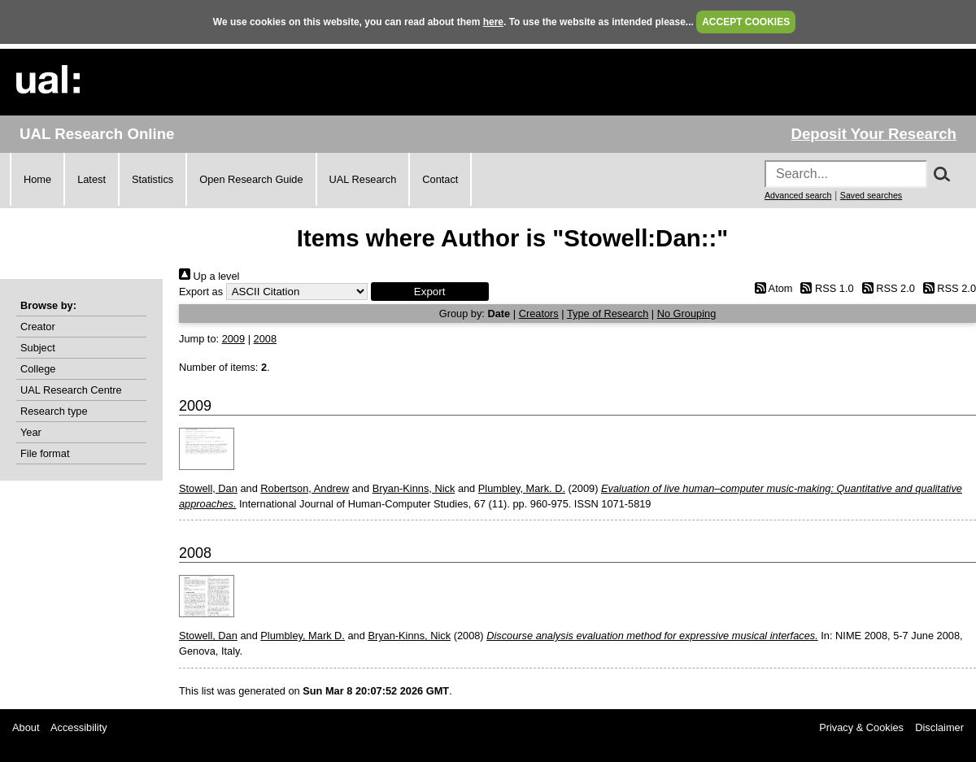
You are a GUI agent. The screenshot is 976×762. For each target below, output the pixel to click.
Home (37, 179)
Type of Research (607, 313)
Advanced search (798, 195)
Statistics (152, 179)
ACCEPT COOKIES (746, 22)
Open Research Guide (251, 179)
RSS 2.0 (885, 288)
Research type (54, 411)
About (25, 727)
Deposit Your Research (873, 133)
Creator (37, 326)
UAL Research (363, 179)
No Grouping (687, 313)
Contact (440, 179)
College (37, 369)
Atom (770, 288)
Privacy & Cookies (861, 727)
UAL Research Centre (71, 390)
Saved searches (871, 195)
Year (30, 432)
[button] (430, 291)
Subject (37, 348)
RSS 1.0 (824, 288)
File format (44, 453)
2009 (233, 339)
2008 (265, 339)
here (493, 22)
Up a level (209, 276)
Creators (539, 313)
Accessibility (78, 727)
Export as (201, 291)
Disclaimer (939, 727)
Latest (91, 179)
